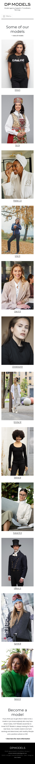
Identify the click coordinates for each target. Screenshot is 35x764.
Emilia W (17, 422)
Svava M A (17, 533)
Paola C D (17, 201)
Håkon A (17, 588)
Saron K (17, 699)
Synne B (17, 644)
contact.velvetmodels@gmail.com (17, 753)
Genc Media (17, 757)
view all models (18, 36)
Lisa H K (17, 311)
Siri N (17, 145)
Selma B (17, 478)
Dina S (17, 90)
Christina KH (17, 367)
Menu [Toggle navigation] (7, 16)
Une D (17, 256)
